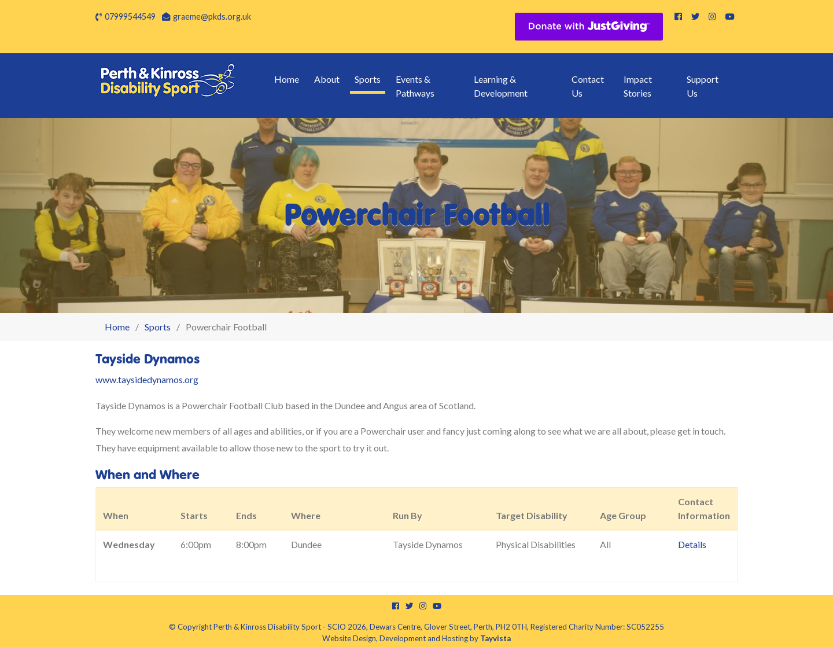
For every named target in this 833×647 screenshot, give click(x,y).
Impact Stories (638, 85)
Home (286, 78)
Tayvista (495, 638)
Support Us (702, 85)
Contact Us (588, 85)
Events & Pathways (415, 85)
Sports (368, 78)
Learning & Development (501, 85)
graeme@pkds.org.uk (212, 16)
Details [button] (692, 544)
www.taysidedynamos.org (146, 379)
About (327, 78)
